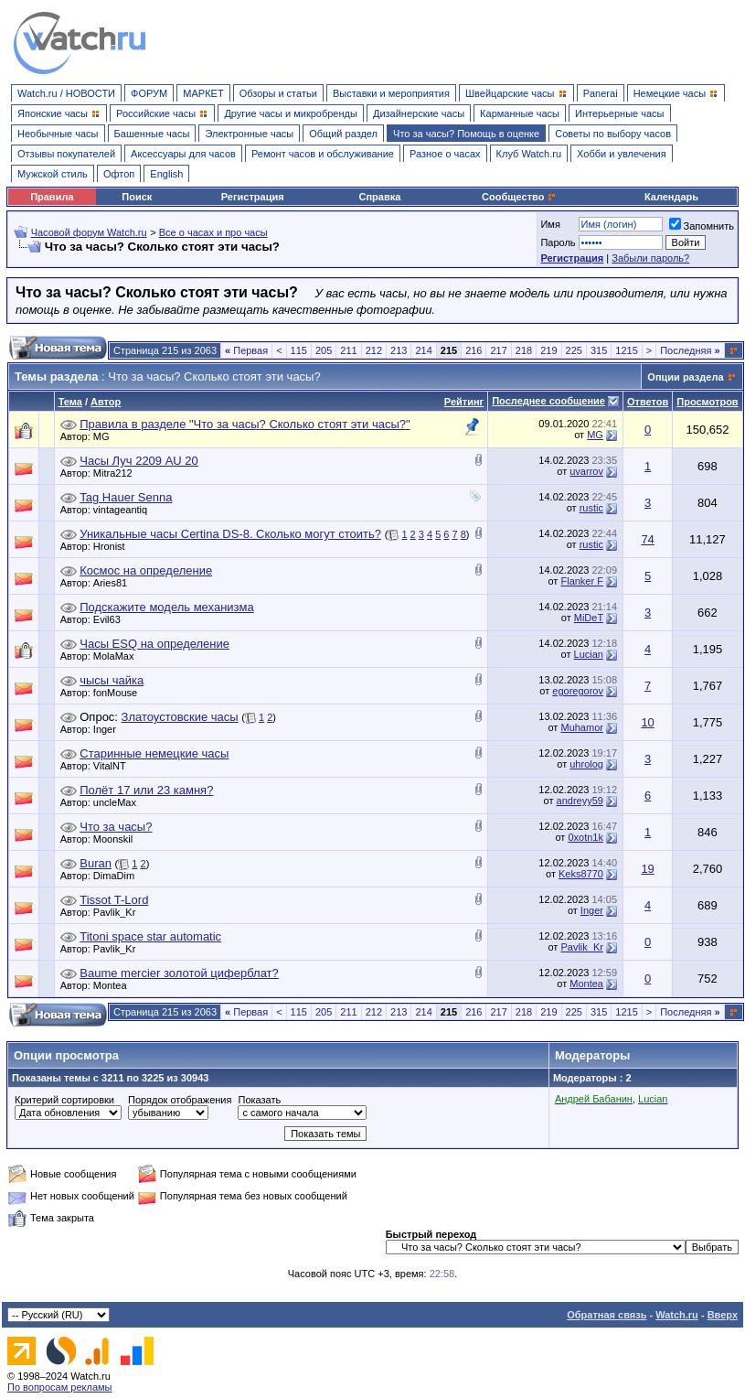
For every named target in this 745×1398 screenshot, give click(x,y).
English (166, 173)
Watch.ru (676, 1314)
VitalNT (114, 765)
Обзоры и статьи (278, 93)
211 (348, 350)
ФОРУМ (149, 93)
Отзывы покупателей (66, 153)
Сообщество (519, 196)
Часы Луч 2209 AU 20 (139, 461)
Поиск (137, 196)
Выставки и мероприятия (391, 93)
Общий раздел (343, 133)
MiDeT (588, 617)
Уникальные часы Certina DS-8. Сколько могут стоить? (230, 534)
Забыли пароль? (650, 258)
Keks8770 (581, 873)
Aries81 (114, 582)
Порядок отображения (179, 1099)
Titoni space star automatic (150, 936)
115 (299, 350)
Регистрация (252, 196)
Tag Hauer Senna (126, 497)
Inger (109, 729)
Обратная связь (606, 1314)
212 (374, 350)
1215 (626, 350)
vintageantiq (124, 509)
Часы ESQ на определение (154, 644)
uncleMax (119, 802)
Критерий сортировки (64, 1099)
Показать (259, 1099)
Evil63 (111, 619)
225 (574, 350)
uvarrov (586, 471)
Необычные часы (58, 133)
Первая (246, 350)
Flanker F (581, 580)
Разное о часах (445, 153)
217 (498, 350)
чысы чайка (112, 680)
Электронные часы (249, 133)
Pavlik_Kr (118, 912)
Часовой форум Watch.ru (89, 232)
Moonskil (117, 838)
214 (423, 350)
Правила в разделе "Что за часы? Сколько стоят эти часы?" (245, 424)
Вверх (723, 1314)
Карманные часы (519, 113)
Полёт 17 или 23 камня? (146, 790)
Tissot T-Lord (114, 900)
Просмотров (707, 401)
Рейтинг (464, 401)
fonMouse (119, 692)
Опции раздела (685, 376)
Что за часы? (116, 826)
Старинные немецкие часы (154, 753)
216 (473, 350)
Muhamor (581, 727)
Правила (51, 196)
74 (647, 539)
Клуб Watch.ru (528, 153)
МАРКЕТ (203, 93)
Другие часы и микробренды (290, 113)
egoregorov (577, 690)
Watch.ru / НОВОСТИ (66, 93)
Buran (96, 863)
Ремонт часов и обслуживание (322, 153)
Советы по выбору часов (613, 133)
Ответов (647, 401)
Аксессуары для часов (183, 153)
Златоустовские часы (180, 717)
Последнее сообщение (548, 400)
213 (398, 350)
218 (524, 350)
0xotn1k (585, 837)
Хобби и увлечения (621, 153)
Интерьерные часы (620, 113)
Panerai (600, 93)
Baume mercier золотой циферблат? (179, 973)
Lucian (588, 654)
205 (323, 350)
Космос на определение (146, 570)
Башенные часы (152, 133)
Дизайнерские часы (418, 113)
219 (548, 350)
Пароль (557, 242)
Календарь (671, 196)
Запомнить (701, 225)
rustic (591, 507)
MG (106, 436)
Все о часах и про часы (213, 232)
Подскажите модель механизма (166, 607)
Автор (105, 401)
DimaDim (118, 875)
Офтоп (118, 173)
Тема (70, 401)
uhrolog (586, 763)
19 (647, 869)
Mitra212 (117, 473)
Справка (380, 196)
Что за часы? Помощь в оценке (466, 133)
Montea (114, 985)
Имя (549, 224)
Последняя (689, 350)
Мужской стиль (52, 173)
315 (599, 350)
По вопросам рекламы (59, 1387)
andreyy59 (580, 800)
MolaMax (118, 656)
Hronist (113, 546)
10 (647, 722)
